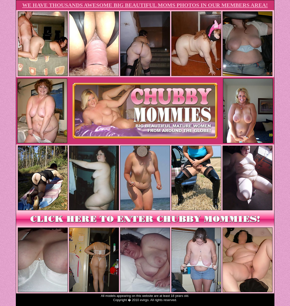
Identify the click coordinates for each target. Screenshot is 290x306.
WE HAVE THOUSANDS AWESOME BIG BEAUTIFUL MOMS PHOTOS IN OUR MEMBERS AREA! (145, 5)
